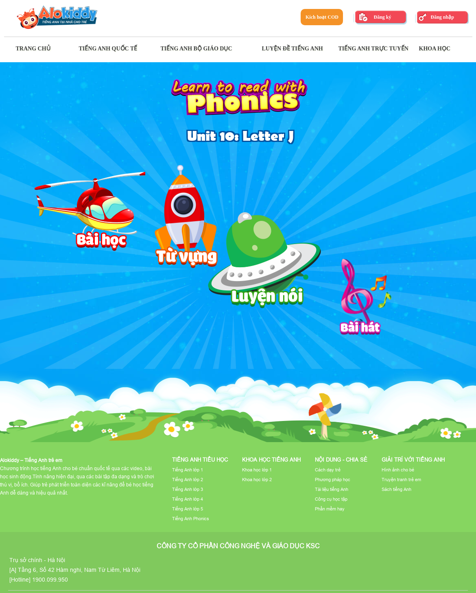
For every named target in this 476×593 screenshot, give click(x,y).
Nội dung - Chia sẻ (341, 459)
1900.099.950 (50, 579)
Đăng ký (382, 17)
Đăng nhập (442, 17)
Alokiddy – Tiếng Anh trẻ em (31, 460)
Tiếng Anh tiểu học (200, 459)
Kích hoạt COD (322, 17)
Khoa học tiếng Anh (271, 459)
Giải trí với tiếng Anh (413, 459)
